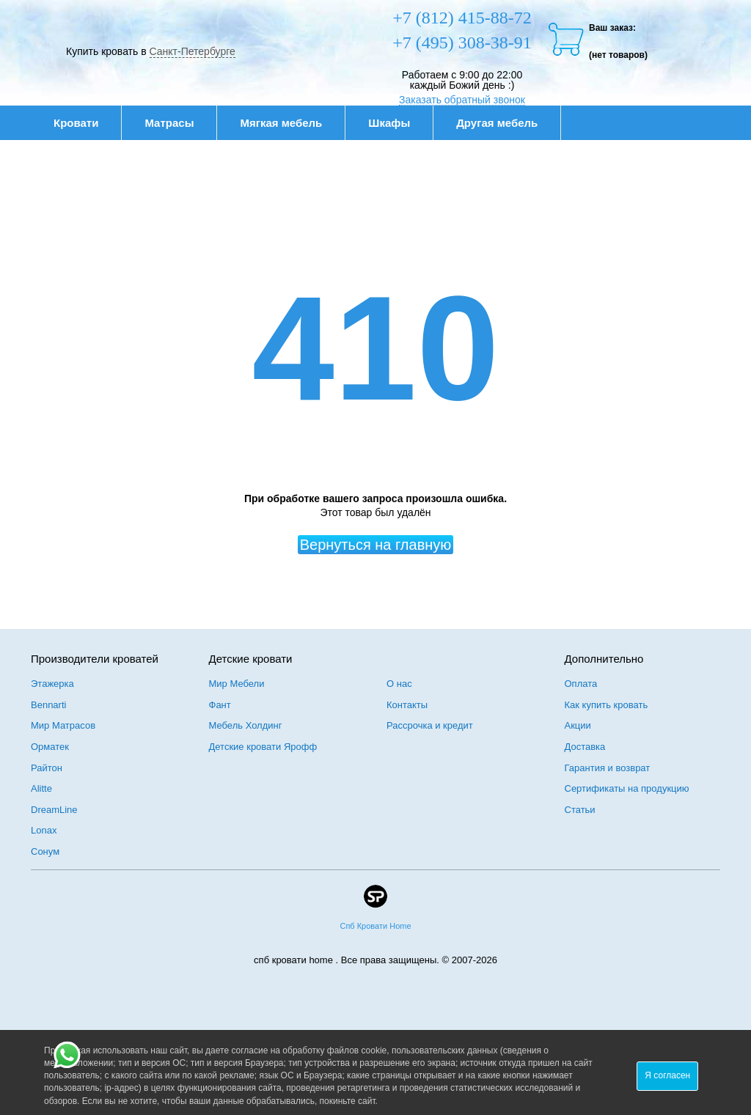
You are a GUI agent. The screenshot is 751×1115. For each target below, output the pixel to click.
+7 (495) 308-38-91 (462, 42)
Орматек (50, 746)
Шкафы (389, 123)
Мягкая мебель (288, 123)
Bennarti (48, 704)
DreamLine (54, 809)
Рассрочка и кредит (430, 725)
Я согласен (667, 1075)
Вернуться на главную (376, 545)
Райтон (46, 767)
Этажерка (52, 683)
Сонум (45, 851)
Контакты (407, 704)
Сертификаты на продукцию (627, 788)
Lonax (43, 830)
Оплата (581, 683)
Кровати (84, 123)
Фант (220, 704)
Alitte (41, 788)
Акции (578, 725)
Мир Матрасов (63, 725)
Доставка (585, 746)
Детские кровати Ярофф (263, 746)
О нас (399, 683)
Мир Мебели (237, 683)
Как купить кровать (606, 704)
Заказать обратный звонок (462, 100)
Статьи (580, 809)
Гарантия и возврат (608, 767)
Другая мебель (504, 123)
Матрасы (169, 123)
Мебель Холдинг (245, 725)
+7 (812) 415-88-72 (462, 17)
